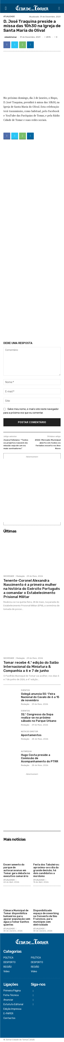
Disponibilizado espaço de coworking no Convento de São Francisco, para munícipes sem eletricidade (46, 917)
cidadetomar (10, 37)
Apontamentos (31, 735)
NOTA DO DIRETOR (29, 732)
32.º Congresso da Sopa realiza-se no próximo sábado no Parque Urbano (38, 717)
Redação (20, 576)
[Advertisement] (32, 241)
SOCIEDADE (8, 576)
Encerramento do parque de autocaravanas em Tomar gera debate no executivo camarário (16, 870)
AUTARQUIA (26, 751)
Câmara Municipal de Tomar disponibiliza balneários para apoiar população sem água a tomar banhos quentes (16, 917)
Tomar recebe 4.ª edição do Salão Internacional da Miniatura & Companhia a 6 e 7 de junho (31, 666)
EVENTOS (25, 690)
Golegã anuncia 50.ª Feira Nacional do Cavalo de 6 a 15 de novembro (40, 697)
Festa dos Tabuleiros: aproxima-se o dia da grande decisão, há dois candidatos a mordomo (46, 870)
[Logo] (32, 8)
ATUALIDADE (9, 16)
